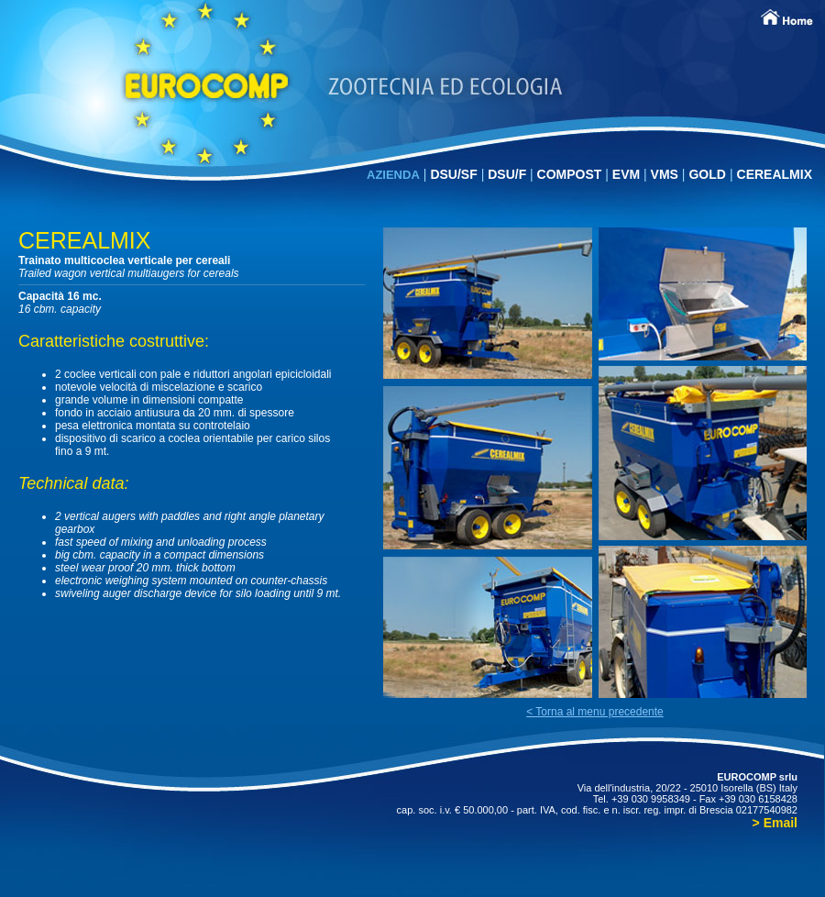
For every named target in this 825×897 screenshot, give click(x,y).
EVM (628, 174)
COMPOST (571, 174)
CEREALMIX (774, 174)
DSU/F (509, 174)
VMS (666, 174)
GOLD (706, 174)
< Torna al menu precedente (595, 711)
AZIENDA (393, 175)
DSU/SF (455, 174)
